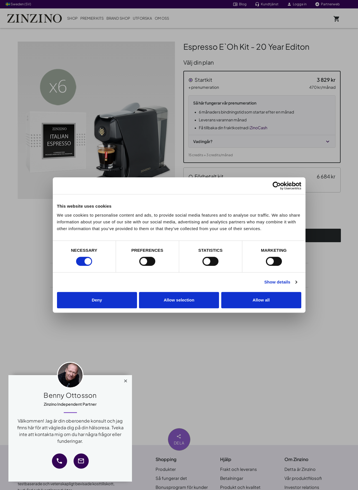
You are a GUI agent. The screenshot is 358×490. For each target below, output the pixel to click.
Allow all (261, 300)
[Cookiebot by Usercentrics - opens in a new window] (276, 186)
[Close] (126, 379)
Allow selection (179, 300)
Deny (97, 300)
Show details (277, 282)
